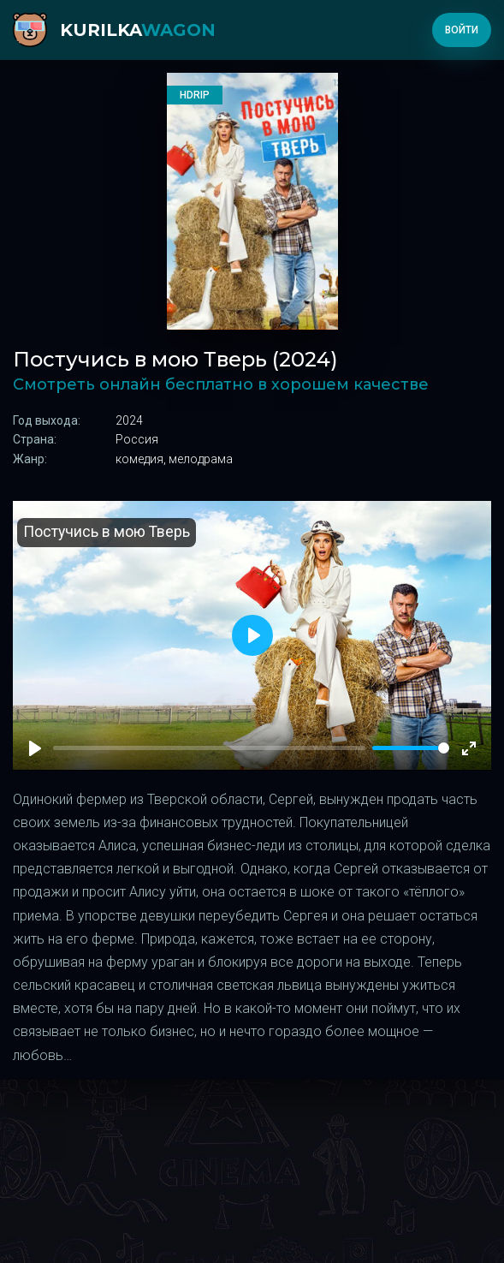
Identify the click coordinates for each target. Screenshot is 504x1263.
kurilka (138, 30)
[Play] (35, 748)
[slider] (410, 748)
